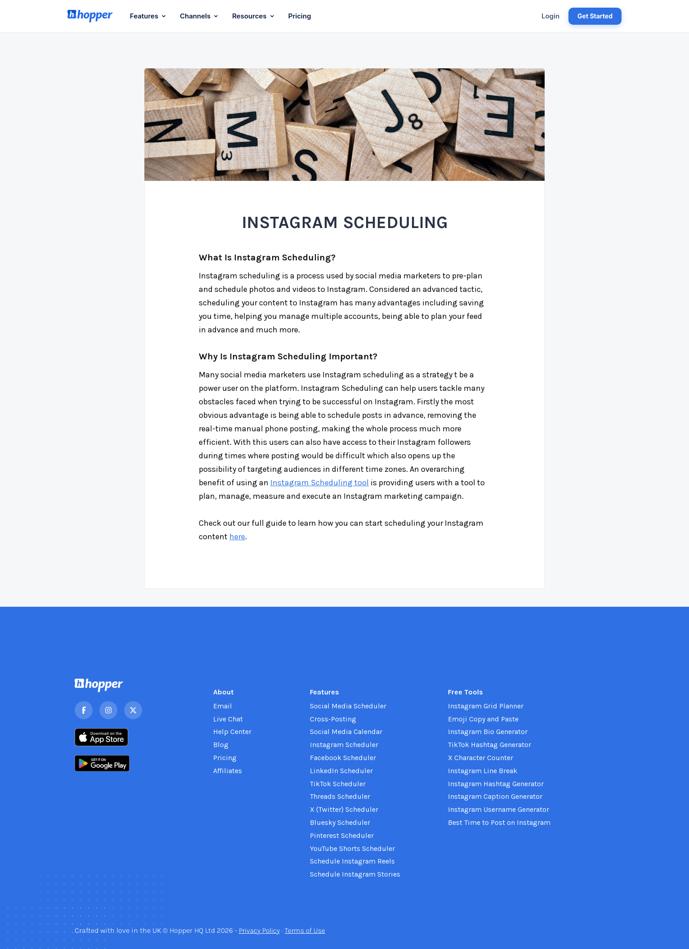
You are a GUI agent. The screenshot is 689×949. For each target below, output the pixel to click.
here (237, 537)
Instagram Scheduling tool (319, 483)
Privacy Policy (261, 930)
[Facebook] (84, 710)
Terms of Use (308, 930)
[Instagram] (108, 710)
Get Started (595, 16)
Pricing (299, 16)
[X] (133, 710)
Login (550, 16)
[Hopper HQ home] (90, 16)
